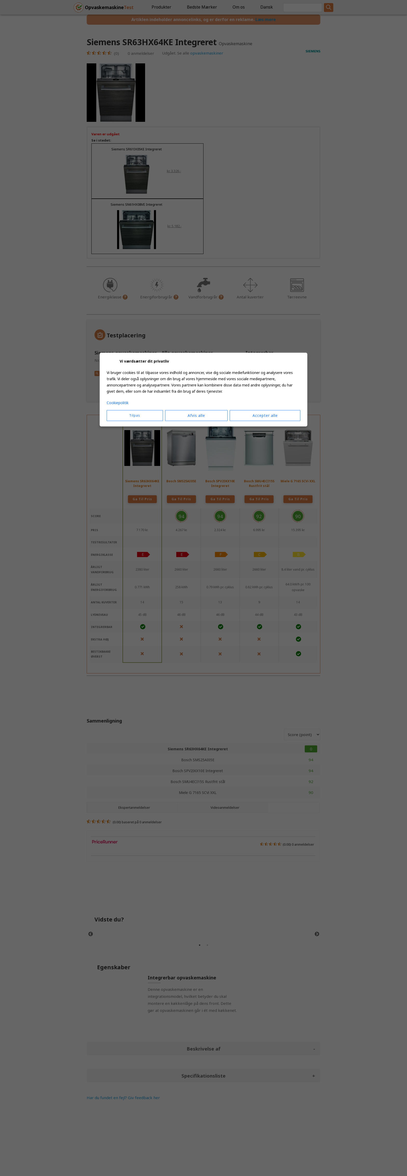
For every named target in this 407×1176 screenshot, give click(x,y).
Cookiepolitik (117, 402)
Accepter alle (265, 415)
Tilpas (134, 415)
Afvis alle (196, 415)
